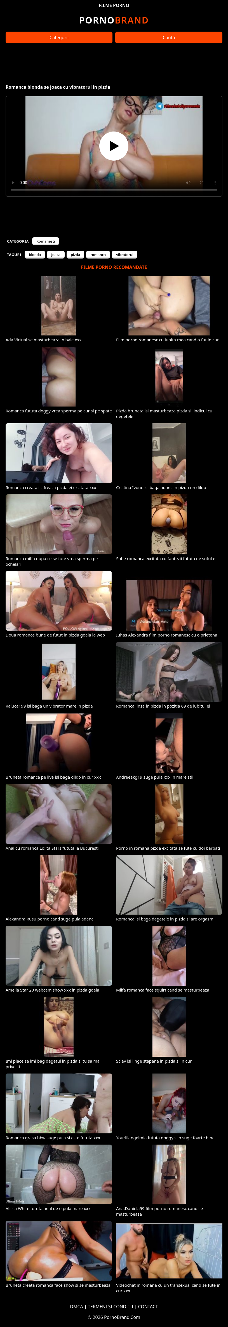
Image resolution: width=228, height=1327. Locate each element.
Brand (114, 20)
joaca (55, 254)
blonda (35, 254)
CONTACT (148, 1306)
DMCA (76, 1306)
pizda (75, 254)
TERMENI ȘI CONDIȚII (110, 1306)
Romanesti (45, 241)
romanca (98, 254)
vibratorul (124, 254)
